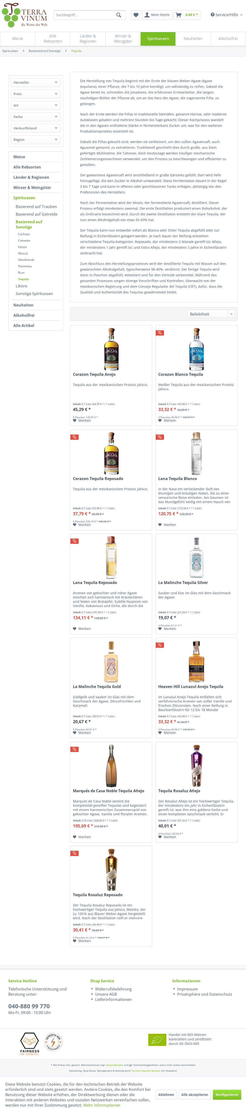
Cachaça (24, 234)
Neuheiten (23, 305)
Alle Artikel (23, 325)
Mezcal (23, 253)
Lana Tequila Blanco (177, 478)
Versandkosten (114, 1065)
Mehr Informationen (101, 1105)
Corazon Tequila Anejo (94, 374)
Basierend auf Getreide (36, 214)
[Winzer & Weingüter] (123, 39)
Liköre (21, 286)
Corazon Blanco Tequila (180, 374)
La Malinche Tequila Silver (183, 582)
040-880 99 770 (29, 1006)
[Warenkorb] (186, 15)
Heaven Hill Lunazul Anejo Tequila (190, 686)
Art (16, 105)
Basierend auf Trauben (36, 206)
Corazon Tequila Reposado (98, 478)
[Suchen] (118, 15)
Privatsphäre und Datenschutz (204, 994)
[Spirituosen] (158, 39)
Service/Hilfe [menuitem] (225, 14)
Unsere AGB (105, 994)
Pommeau (25, 266)
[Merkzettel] (136, 15)
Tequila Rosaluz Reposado (98, 894)
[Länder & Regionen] (88, 39)
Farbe (18, 116)
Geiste (22, 247)
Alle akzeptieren (194, 1094)
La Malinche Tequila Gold (97, 686)
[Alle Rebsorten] (52, 39)
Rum (21, 273)
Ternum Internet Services (146, 1070)
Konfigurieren (227, 1094)
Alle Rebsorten (27, 167)
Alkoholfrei (24, 315)
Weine (19, 156)
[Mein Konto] (157, 15)
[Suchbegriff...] (90, 15)
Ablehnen (166, 1094)
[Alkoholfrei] (228, 39)
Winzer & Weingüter (32, 187)
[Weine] (17, 39)
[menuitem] (136, 15)
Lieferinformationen (113, 999)
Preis (18, 94)
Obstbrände (26, 260)
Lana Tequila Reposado (95, 582)
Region (19, 139)
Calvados (24, 240)
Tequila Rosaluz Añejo (179, 790)
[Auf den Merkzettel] (82, 420)
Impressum (187, 989)
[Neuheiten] (193, 39)
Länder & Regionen (31, 177)
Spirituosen (24, 197)
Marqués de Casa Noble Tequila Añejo (108, 790)
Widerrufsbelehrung (113, 989)
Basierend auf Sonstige (29, 224)
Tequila (23, 279)
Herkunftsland (25, 128)
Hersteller (21, 82)
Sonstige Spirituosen (34, 293)
